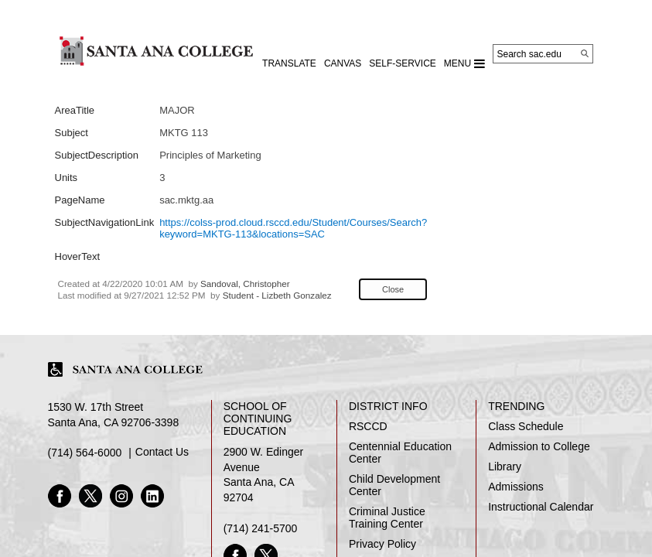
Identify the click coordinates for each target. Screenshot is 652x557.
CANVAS (342, 63)
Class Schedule (525, 426)
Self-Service (402, 63)
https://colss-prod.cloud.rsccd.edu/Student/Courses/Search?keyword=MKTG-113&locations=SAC (293, 228)
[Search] (585, 53)
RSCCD (368, 426)
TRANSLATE (289, 63)
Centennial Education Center (400, 452)
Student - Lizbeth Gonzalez (277, 295)
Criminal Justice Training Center (387, 517)
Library (504, 466)
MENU (464, 63)
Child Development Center (394, 485)
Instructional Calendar (540, 507)
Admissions (516, 486)
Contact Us (162, 452)
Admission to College (539, 446)
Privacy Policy (382, 544)
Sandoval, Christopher (245, 283)
